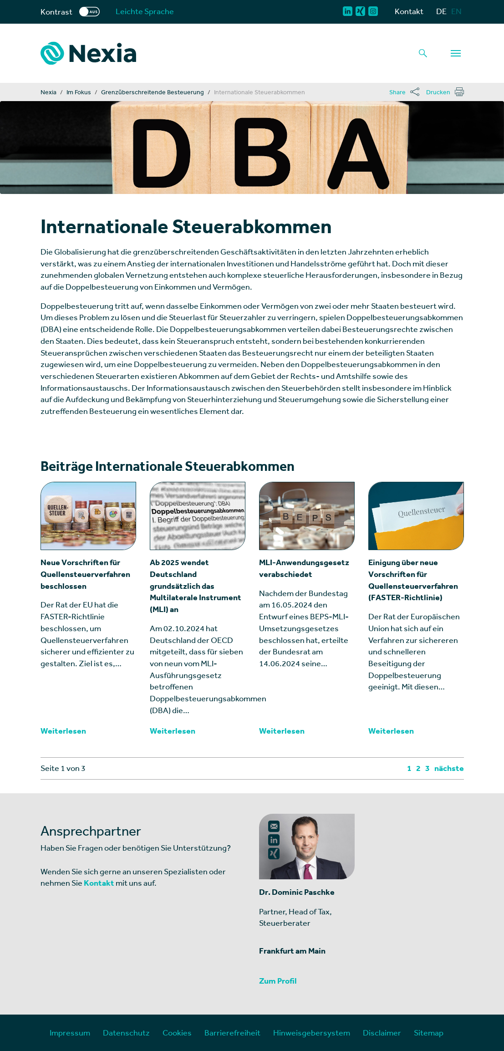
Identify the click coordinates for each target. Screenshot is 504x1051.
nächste (449, 768)
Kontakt (409, 11)
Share (397, 92)
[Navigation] (455, 53)
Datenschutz (126, 1032)
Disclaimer (382, 1032)
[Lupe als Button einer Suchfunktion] (423, 53)
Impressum (70, 1032)
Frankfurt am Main (292, 951)
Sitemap (428, 1032)
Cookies (177, 1032)
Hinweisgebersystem (311, 1032)
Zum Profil (278, 981)
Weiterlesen (63, 731)
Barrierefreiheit (232, 1032)
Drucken (438, 92)
